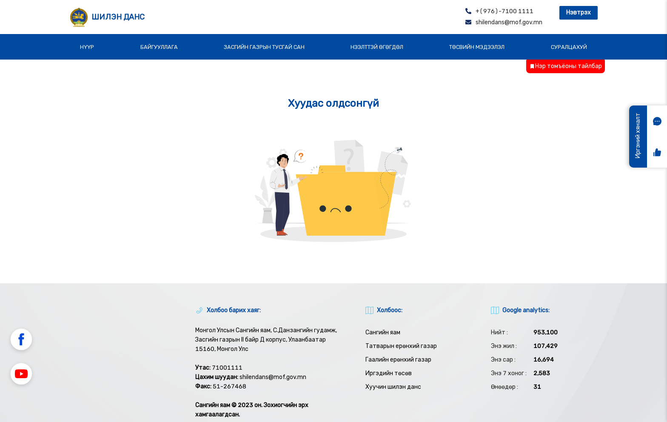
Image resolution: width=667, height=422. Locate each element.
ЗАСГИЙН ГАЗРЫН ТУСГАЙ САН (264, 47)
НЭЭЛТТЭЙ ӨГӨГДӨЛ (377, 47)
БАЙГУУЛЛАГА (159, 47)
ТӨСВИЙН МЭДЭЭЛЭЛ (477, 47)
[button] (21, 341)
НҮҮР (87, 47)
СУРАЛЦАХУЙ (569, 47)
